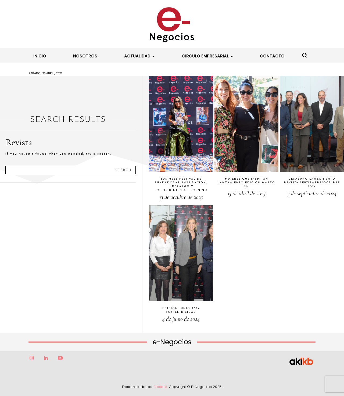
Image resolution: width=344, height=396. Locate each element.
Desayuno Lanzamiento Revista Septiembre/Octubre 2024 (312, 182)
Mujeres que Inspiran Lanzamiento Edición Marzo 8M (246, 182)
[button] (304, 55)
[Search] (123, 170)
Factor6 (160, 386)
